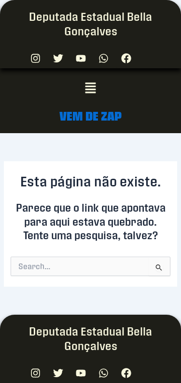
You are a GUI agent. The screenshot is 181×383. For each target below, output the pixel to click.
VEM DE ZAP (90, 116)
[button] (90, 88)
